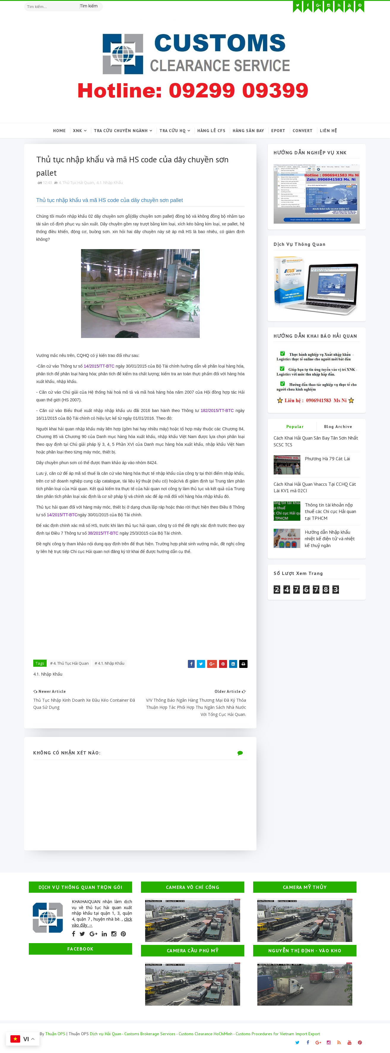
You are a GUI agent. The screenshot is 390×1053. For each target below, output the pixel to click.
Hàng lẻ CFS (211, 130)
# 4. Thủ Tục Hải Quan (69, 663)
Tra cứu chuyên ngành (121, 130)
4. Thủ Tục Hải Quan (76, 182)
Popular (295, 426)
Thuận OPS (55, 1033)
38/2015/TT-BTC (103, 533)
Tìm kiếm (89, 6)
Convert (303, 130)
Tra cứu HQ (172, 130)
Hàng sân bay (248, 130)
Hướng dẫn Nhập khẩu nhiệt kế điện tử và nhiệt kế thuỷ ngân (330, 538)
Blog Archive (338, 426)
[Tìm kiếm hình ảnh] (100, 4)
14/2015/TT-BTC (99, 366)
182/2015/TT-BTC (217, 410)
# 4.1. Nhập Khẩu (109, 663)
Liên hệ (328, 130)
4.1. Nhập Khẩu (109, 182)
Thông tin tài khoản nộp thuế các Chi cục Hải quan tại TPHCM (330, 511)
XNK (77, 130)
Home (59, 130)
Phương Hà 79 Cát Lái (327, 458)
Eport (278, 130)
